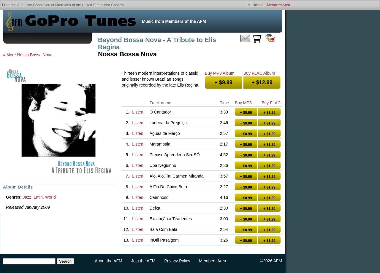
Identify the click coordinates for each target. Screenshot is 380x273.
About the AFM (108, 260)
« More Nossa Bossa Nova (28, 54)
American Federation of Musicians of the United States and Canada (70, 5)
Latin (38, 197)
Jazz (27, 197)
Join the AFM (143, 260)
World (50, 197)
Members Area (278, 5)
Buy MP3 (243, 102)
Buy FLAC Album (259, 73)
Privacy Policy (177, 260)
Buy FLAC (271, 102)
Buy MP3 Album (220, 73)
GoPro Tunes (80, 21)
